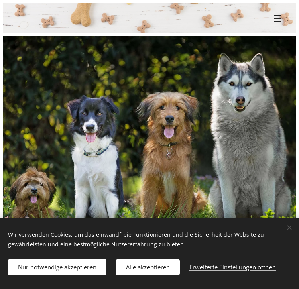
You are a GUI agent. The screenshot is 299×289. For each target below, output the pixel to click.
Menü (277, 18)
